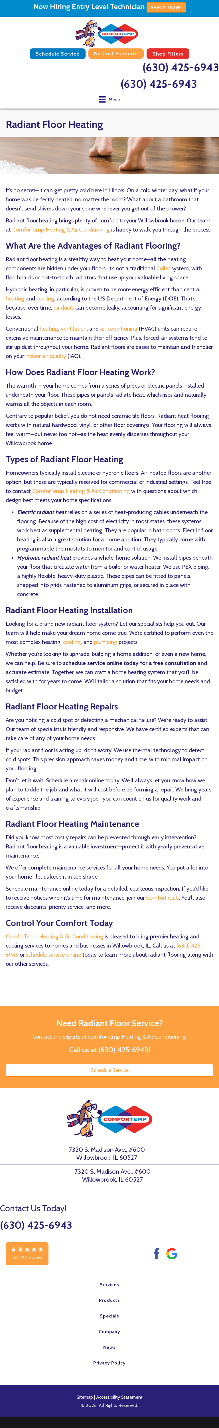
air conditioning (118, 328)
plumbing (105, 642)
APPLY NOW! (166, 7)
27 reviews (32, 1257)
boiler (163, 268)
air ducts (64, 307)
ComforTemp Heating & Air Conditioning (61, 229)
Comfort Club (162, 897)
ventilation (74, 328)
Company (110, 1331)
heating (15, 298)
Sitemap (85, 1397)
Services (109, 1284)
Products (109, 1300)
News (109, 1347)
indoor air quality (45, 356)
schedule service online (53, 954)
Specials (109, 1316)
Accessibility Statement (119, 1397)
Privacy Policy (109, 1363)
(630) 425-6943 (181, 67)
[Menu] (109, 99)
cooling (45, 298)
